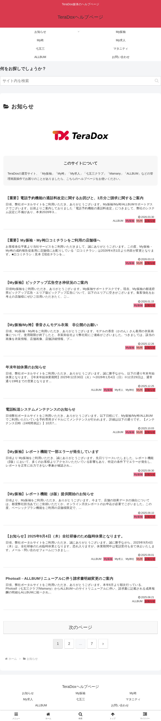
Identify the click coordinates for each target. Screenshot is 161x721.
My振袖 (81, 695)
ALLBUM (41, 707)
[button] (156, 80)
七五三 (80, 701)
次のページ (80, 629)
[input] (80, 81)
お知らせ (28, 695)
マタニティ (133, 701)
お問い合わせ (120, 707)
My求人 (28, 701)
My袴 (133, 695)
